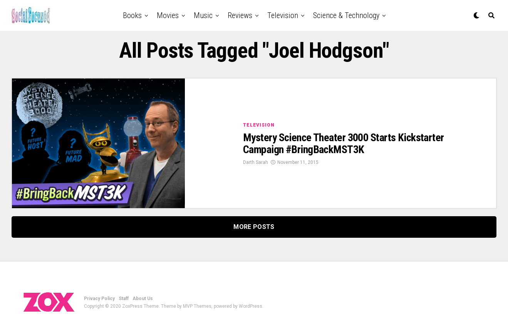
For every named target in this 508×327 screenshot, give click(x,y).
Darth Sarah (255, 162)
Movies (168, 15)
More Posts (253, 226)
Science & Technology (346, 15)
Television (282, 15)
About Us (142, 298)
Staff (124, 298)
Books (132, 15)
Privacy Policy (99, 298)
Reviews (240, 15)
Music (203, 15)
